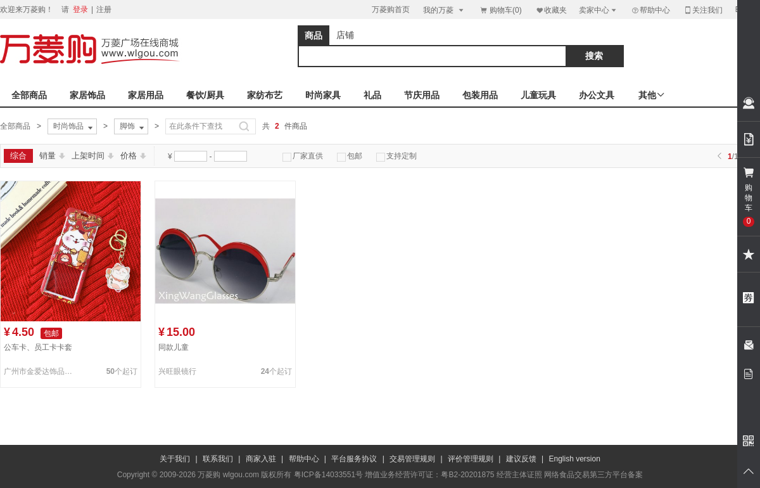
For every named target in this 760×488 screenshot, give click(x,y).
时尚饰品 (74, 127)
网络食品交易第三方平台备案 (593, 474)
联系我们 (218, 458)
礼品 (372, 95)
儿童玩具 (538, 95)
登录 (80, 9)
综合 (18, 155)
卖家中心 (598, 10)
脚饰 (133, 127)
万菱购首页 (391, 9)
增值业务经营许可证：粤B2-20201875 (429, 474)
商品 (313, 35)
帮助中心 (650, 10)
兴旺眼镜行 (177, 371)
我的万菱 (444, 10)
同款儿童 (173, 347)
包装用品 (480, 95)
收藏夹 (551, 10)
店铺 (345, 35)
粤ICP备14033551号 (328, 474)
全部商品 (29, 95)
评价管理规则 (470, 458)
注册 (103, 9)
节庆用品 (422, 95)
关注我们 (703, 10)
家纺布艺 (264, 95)
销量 (52, 155)
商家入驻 (261, 458)
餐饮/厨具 (205, 95)
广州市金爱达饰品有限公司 (40, 371)
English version (574, 458)
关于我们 (175, 458)
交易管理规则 (412, 458)
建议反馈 (521, 458)
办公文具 (596, 95)
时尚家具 (323, 95)
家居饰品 (87, 95)
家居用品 (145, 95)
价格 (133, 155)
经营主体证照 (519, 474)
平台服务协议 (354, 458)
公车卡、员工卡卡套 (38, 347)
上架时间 (93, 155)
